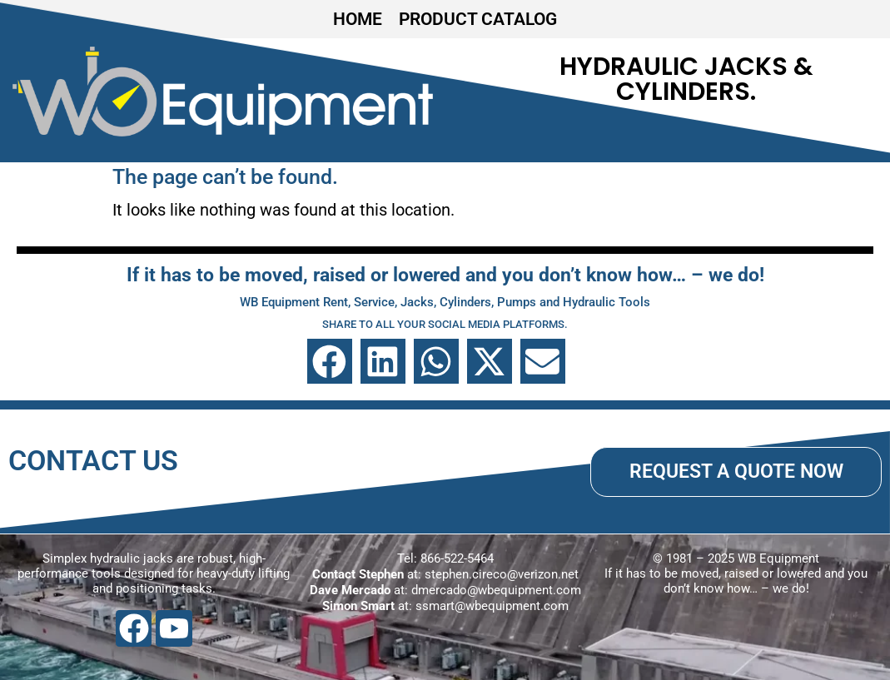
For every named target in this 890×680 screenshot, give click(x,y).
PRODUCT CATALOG (478, 19)
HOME (357, 19)
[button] (329, 361)
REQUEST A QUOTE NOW (736, 471)
